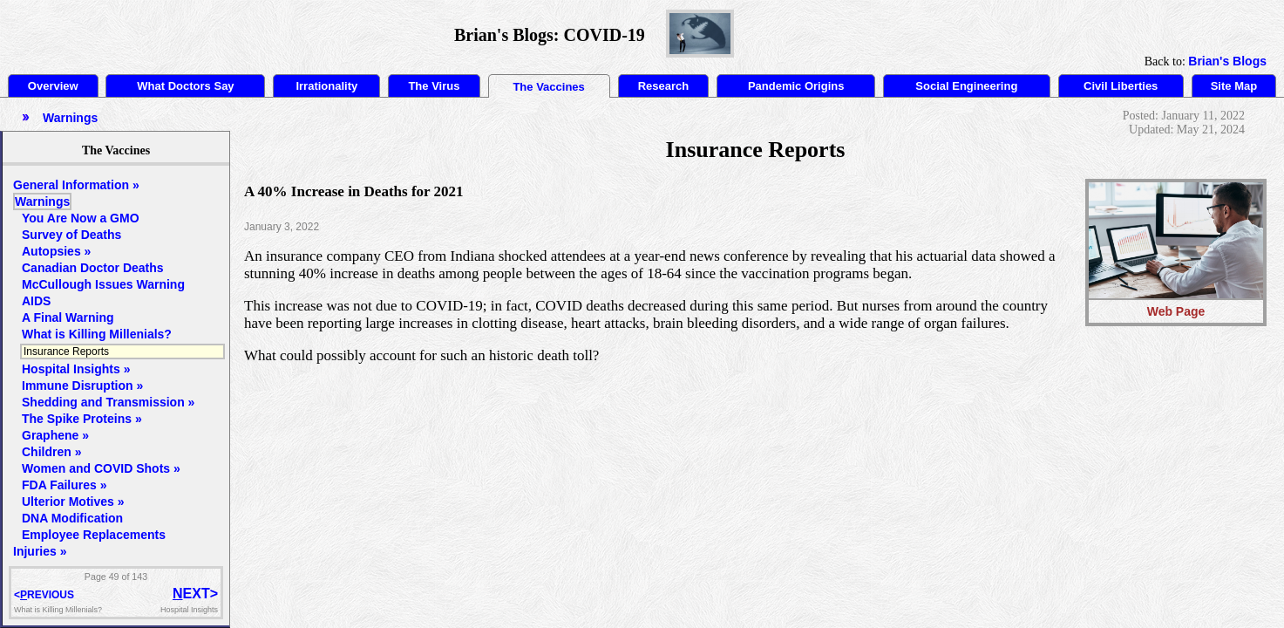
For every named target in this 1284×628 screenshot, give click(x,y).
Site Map (1234, 85)
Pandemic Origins (796, 85)
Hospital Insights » (76, 369)
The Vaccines (548, 86)
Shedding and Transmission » (108, 402)
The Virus (433, 85)
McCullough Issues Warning (103, 284)
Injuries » (39, 551)
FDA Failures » (64, 485)
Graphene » (55, 435)
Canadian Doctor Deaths (93, 268)
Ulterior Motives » (73, 502)
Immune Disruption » (82, 385)
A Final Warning (68, 317)
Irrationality (326, 85)
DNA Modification (72, 518)
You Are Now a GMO (80, 218)
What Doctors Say (185, 85)
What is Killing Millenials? (97, 334)
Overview (53, 85)
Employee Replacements (94, 535)
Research (664, 85)
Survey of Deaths (71, 235)
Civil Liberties (1121, 85)
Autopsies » (56, 251)
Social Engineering (966, 85)
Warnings (42, 201)
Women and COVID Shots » (101, 468)
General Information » (76, 185)
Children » (51, 452)
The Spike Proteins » (82, 419)
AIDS (36, 301)
